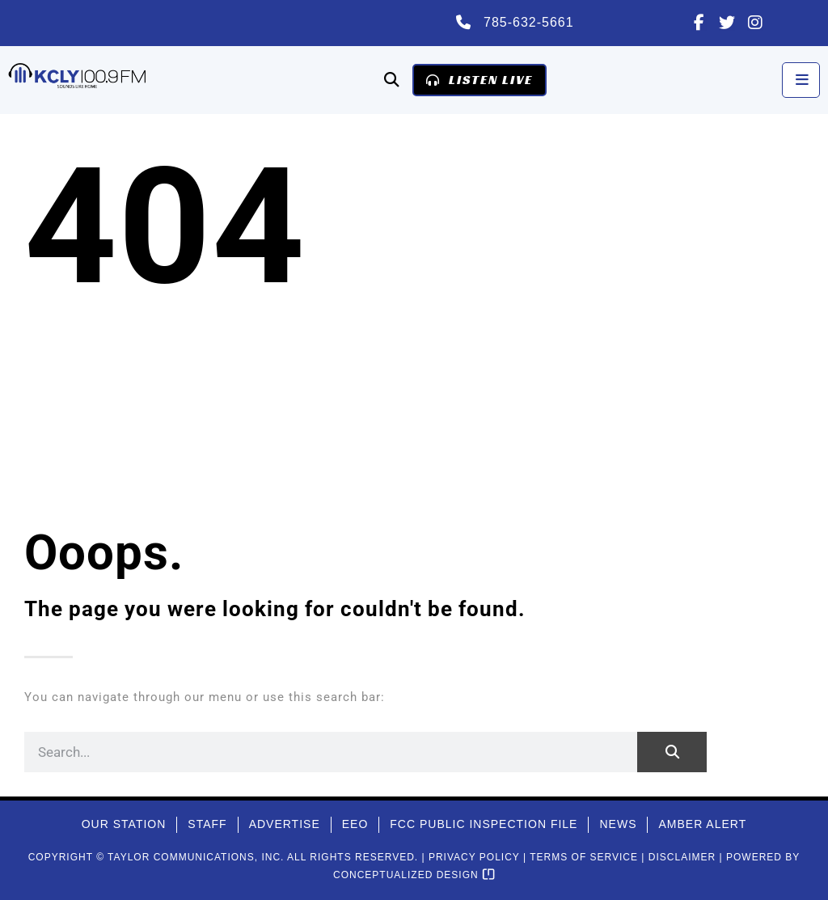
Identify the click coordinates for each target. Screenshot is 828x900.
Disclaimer (682, 857)
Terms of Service (584, 857)
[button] (391, 79)
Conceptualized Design (414, 875)
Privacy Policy (474, 857)
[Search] (672, 752)
